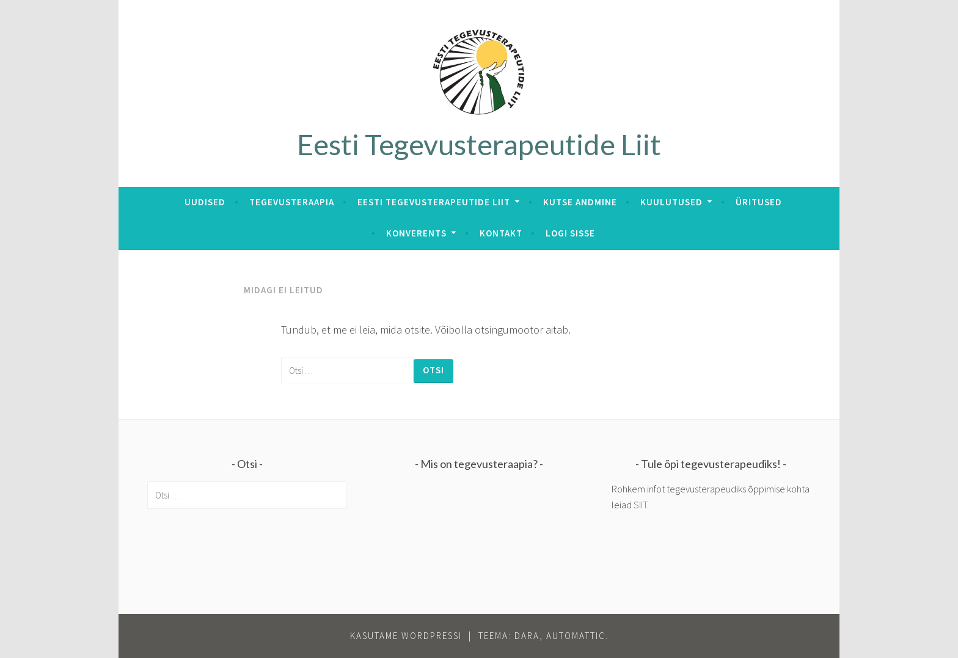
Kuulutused (671, 202)
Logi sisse (570, 233)
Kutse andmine (580, 202)
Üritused (759, 202)
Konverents (416, 233)
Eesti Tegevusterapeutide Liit (479, 144)
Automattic (575, 636)
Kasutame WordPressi (406, 636)
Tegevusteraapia (291, 202)
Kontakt (501, 233)
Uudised (205, 202)
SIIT (640, 505)
